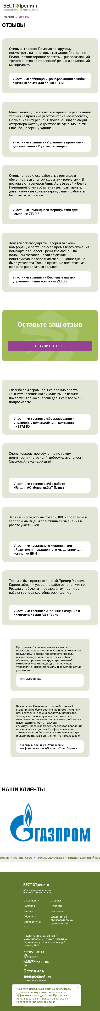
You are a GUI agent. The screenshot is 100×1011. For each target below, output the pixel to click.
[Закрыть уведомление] (78, 987)
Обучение (30, 916)
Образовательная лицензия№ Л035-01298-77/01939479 (37, 891)
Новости (56, 905)
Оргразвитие (32, 921)
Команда (29, 905)
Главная (8, 17)
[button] (50, 346)
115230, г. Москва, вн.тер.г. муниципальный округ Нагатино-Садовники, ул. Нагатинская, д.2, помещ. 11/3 (46, 940)
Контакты (57, 911)
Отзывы (56, 900)
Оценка (28, 911)
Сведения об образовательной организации (62, 920)
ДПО (26, 927)
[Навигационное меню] (95, 7)
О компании (31, 900)
